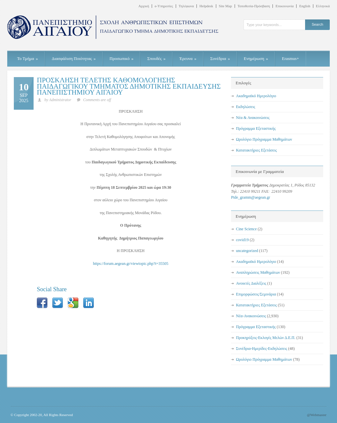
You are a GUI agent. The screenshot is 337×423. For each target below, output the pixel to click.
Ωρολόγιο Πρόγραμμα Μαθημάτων (264, 139)
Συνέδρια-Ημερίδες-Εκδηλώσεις (261, 348)
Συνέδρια (220, 58)
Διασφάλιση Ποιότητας (74, 58)
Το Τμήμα (27, 58)
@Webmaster (316, 415)
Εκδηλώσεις (245, 106)
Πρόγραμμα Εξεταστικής (256, 128)
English (304, 6)
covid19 (242, 240)
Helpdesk (206, 6)
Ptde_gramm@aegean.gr (250, 197)
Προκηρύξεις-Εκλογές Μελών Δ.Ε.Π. (265, 337)
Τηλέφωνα (186, 6)
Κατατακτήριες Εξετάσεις (256, 150)
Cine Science (246, 229)
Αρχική (143, 6)
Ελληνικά (323, 6)
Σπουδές (156, 58)
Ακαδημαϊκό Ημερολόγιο (256, 96)
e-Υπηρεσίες (164, 6)
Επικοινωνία (284, 6)
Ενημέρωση (256, 58)
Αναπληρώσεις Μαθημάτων (258, 272)
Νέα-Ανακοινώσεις (251, 316)
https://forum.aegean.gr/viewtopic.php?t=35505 (130, 263)
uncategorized (247, 250)
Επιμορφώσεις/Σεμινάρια (256, 294)
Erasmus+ (290, 58)
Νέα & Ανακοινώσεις (253, 117)
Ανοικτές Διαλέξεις (251, 283)
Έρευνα (187, 58)
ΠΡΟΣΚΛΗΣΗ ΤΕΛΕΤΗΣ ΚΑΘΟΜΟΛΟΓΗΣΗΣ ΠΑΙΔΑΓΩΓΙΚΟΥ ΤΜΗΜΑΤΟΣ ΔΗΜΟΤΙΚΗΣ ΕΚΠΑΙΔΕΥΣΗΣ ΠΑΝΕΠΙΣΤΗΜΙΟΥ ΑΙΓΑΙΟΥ (129, 86)
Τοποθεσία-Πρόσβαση (254, 6)
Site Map (225, 6)
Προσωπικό (122, 58)
